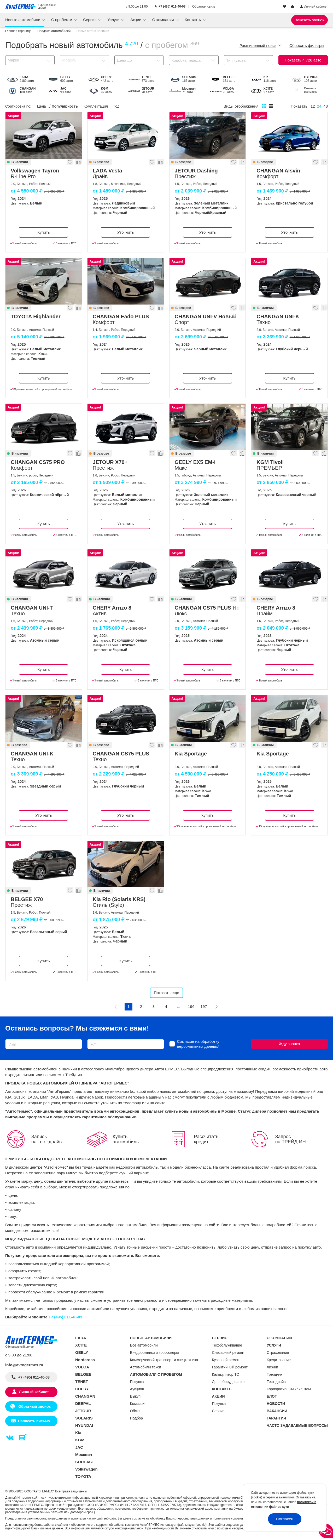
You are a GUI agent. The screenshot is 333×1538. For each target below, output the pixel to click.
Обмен (136, 1411)
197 (203, 1006)
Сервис (90, 19)
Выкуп (135, 1396)
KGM (79, 1440)
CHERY (82, 1389)
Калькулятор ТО (225, 1374)
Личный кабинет (34, 1392)
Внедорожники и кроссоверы (154, 1352)
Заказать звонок (309, 20)
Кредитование (279, 1360)
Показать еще (166, 992)
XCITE (81, 1345)
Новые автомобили (23, 19)
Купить (43, 232)
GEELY (81, 1352)
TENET (81, 1381)
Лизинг (272, 1367)
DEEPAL (83, 1403)
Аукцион (137, 1389)
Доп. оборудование (228, 1382)
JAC (79, 1447)
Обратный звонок (33, 1406)
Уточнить (125, 232)
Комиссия (138, 1403)
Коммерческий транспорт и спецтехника (164, 1360)
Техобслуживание (227, 1345)
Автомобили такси (145, 1367)
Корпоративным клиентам (289, 1389)
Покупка (137, 1382)
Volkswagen (86, 1469)
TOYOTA (83, 1476)
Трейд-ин (274, 1374)
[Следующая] (216, 1006)
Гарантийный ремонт (230, 1367)
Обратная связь (203, 6)
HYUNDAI (84, 1425)
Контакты (194, 19)
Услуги (113, 19)
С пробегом (62, 19)
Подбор (136, 1418)
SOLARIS (84, 1418)
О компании (163, 19)
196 (191, 1006)
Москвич (83, 1454)
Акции (136, 19)
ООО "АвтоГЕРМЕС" (39, 1491)
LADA (80, 1338)
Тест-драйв (276, 1382)
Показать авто (303, 60)
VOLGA (82, 1367)
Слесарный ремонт (228, 1352)
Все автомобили (144, 1345)
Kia (78, 1432)
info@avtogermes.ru (24, 1365)
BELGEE (83, 1374)
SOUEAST (84, 1462)
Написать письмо (34, 1421)
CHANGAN (85, 1396)
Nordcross (85, 1359)
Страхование (278, 1352)
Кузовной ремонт (226, 1360)
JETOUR (83, 1411)
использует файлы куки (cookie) (183, 1525)
